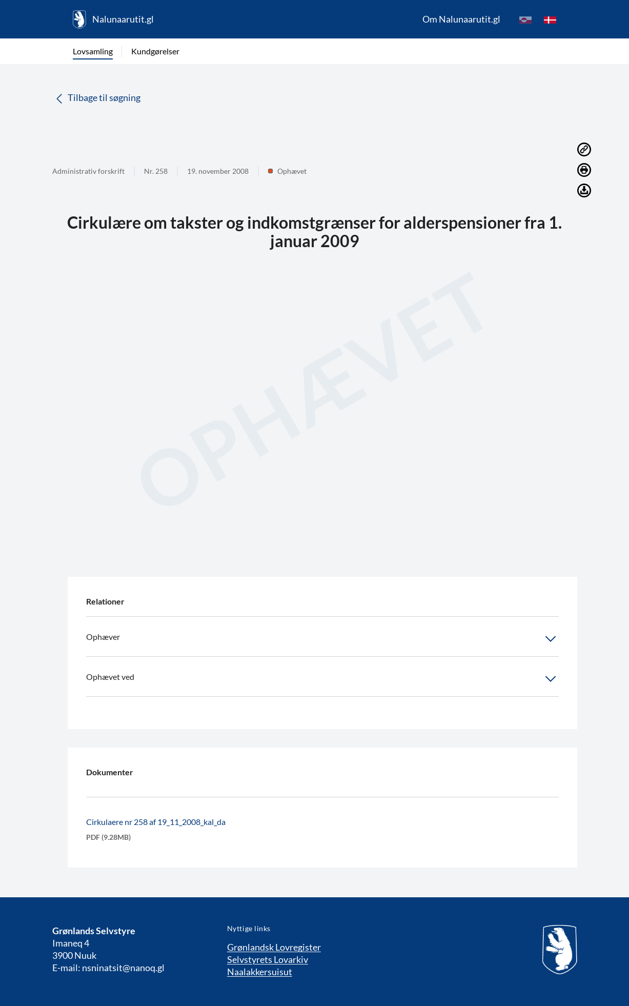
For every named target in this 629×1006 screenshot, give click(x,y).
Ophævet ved (322, 679)
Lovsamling (93, 51)
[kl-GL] (525, 19)
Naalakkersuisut (259, 971)
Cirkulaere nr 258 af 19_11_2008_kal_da (156, 822)
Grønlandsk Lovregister (274, 947)
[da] (550, 19)
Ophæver (322, 639)
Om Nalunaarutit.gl (461, 19)
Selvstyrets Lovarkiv (267, 959)
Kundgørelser (155, 51)
